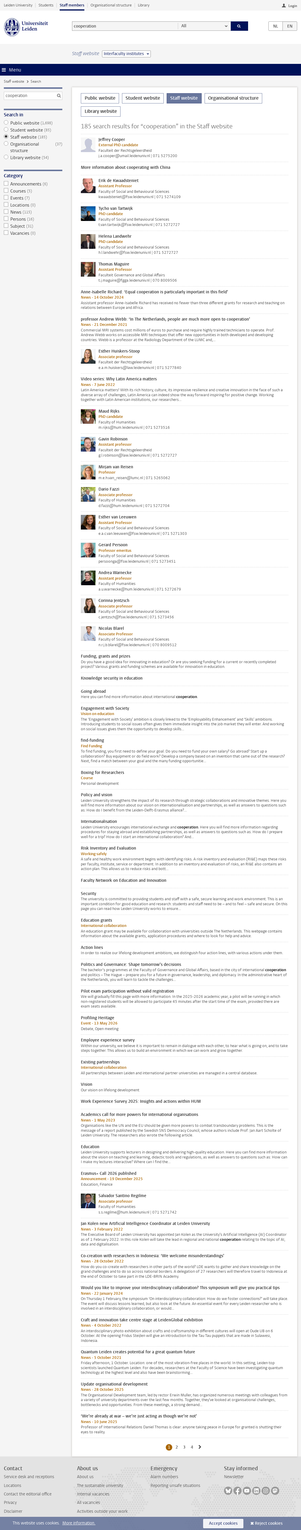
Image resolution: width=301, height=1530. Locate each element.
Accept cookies (223, 1523)
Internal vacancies (93, 1494)
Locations (33, 205)
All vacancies (88, 1502)
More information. (79, 1523)
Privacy (10, 1502)
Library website (33, 157)
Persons (33, 219)
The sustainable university (100, 1485)
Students (46, 5)
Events (33, 198)
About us (85, 1477)
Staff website (14, 81)
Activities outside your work (102, 1511)
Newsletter (234, 1477)
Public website (33, 123)
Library (143, 5)
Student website (33, 130)
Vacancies (33, 233)
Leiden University (18, 5)
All (183, 26)
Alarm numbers (164, 1477)
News (33, 212)
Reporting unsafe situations (175, 1485)
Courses (33, 191)
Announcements (33, 184)
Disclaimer (13, 1511)
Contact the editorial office (27, 1494)
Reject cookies (268, 1523)
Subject (33, 226)
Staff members (72, 5)
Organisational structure (111, 5)
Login (292, 6)
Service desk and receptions (29, 1477)
